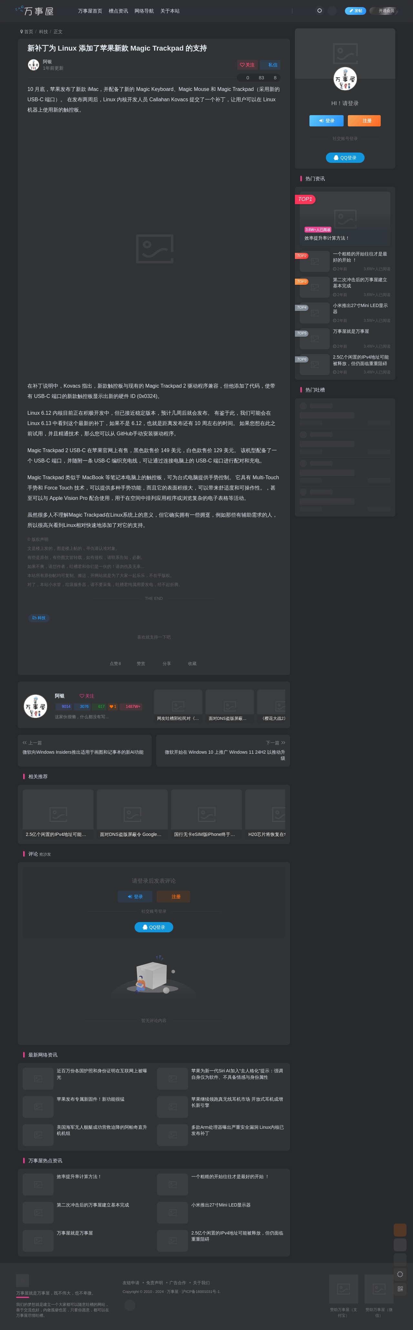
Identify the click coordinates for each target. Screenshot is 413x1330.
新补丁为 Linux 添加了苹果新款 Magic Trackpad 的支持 (117, 48)
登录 (135, 896)
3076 (82, 706)
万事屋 (172, 1291)
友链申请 (131, 1282)
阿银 (47, 61)
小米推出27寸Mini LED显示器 (221, 1204)
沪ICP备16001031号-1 (201, 1291)
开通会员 (383, 10)
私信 (270, 64)
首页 (26, 31)
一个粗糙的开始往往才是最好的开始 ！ (230, 1176)
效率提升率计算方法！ (79, 1176)
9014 (64, 706)
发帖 (355, 11)
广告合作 (177, 1282)
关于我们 (201, 1282)
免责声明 (154, 1282)
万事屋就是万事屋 (75, 1233)
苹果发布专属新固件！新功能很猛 (91, 1099)
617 (99, 706)
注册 (173, 896)
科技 (43, 31)
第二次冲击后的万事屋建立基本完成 (93, 1204)
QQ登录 (154, 927)
